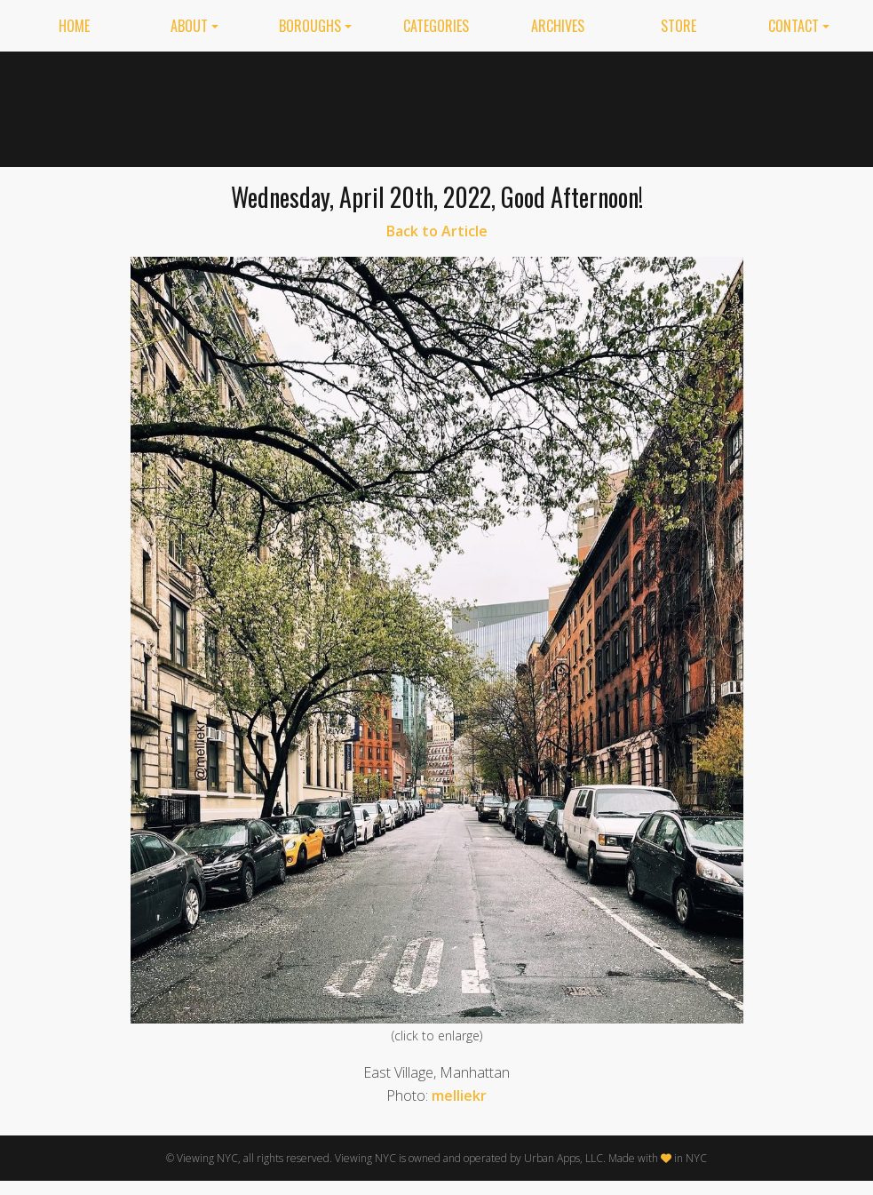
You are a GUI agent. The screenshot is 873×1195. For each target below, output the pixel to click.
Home (74, 25)
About (189, 25)
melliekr (459, 1095)
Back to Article (437, 231)
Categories (436, 25)
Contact (793, 25)
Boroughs (310, 25)
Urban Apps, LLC (563, 1158)
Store (678, 25)
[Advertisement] (596, 106)
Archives (557, 25)
